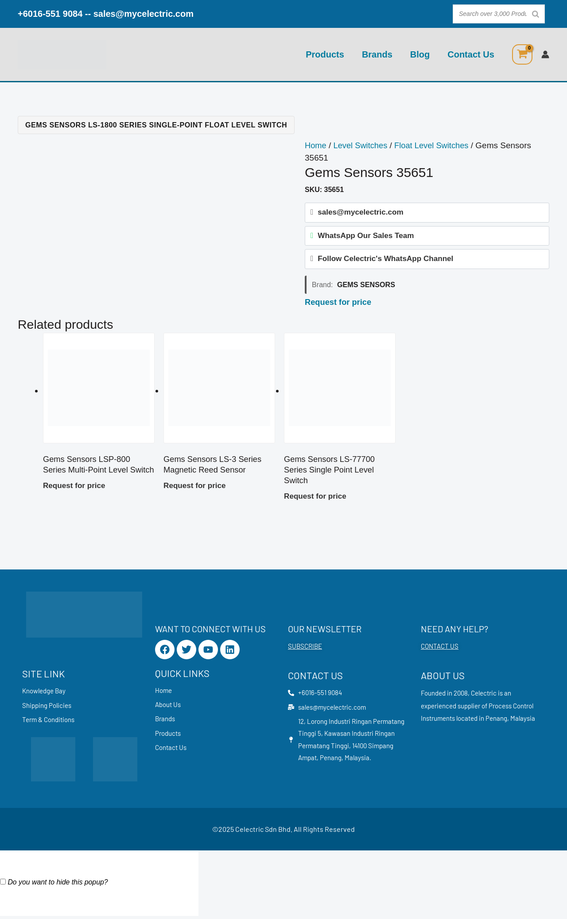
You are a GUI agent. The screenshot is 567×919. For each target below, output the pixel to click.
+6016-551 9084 (50, 14)
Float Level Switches (435, 145)
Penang (496, 720)
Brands (377, 54)
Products (325, 54)
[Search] (535, 14)
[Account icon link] (545, 54)
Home (316, 145)
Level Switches (362, 145)
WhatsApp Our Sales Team (366, 237)
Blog (420, 54)
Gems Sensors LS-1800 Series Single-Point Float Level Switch (156, 125)
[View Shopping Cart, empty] (522, 54)
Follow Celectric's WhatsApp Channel (385, 261)
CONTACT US (439, 647)
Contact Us (470, 54)
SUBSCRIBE (305, 647)
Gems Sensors (366, 287)
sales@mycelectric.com (143, 14)
